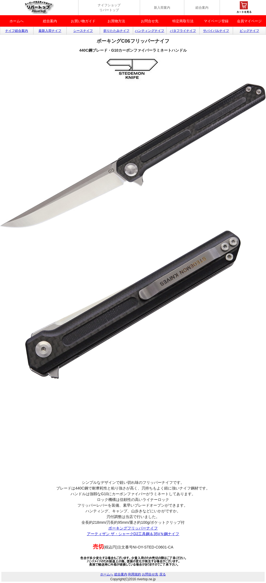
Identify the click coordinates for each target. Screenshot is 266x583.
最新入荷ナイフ (50, 31)
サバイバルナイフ (216, 31)
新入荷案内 (162, 8)
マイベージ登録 (216, 21)
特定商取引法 (183, 21)
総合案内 (201, 8)
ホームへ (17, 21)
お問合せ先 (150, 21)
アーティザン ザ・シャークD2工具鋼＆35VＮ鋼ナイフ (133, 534)
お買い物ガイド (83, 21)
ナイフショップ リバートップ (109, 7)
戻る (162, 574)
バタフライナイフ (183, 31)
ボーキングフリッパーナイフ (133, 528)
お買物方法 (116, 21)
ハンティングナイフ (149, 31)
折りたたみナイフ (116, 31)
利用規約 (134, 574)
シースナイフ (83, 31)
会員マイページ (249, 21)
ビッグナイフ (249, 31)
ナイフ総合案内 (16, 31)
